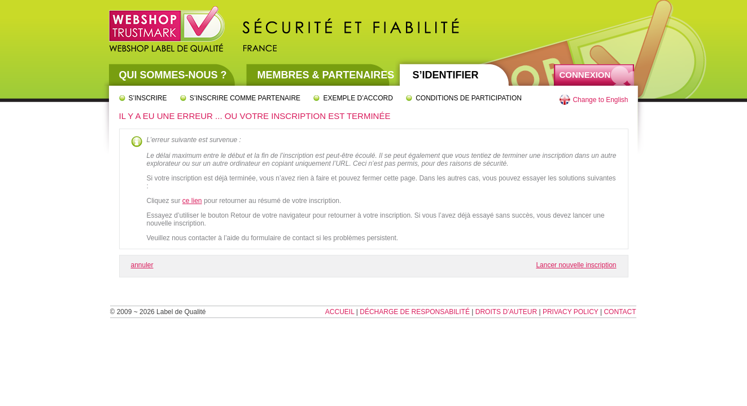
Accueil (340, 312)
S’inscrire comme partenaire (245, 98)
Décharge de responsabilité (415, 312)
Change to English (600, 100)
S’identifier (446, 75)
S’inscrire (148, 98)
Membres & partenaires (326, 75)
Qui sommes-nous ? (173, 75)
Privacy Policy (571, 312)
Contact (620, 312)
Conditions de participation (469, 98)
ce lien (192, 201)
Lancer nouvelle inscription (576, 265)
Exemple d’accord (357, 98)
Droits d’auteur (506, 312)
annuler (142, 265)
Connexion (585, 75)
